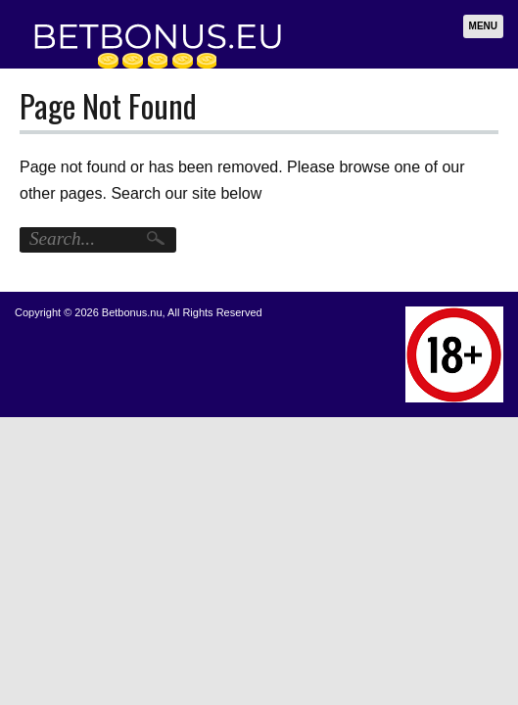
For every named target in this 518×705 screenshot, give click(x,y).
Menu (483, 26)
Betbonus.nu (132, 312)
